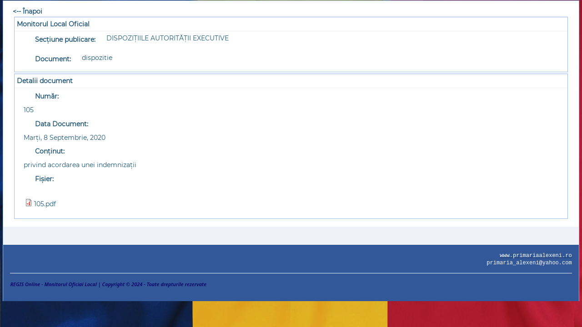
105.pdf (45, 204)
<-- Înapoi (27, 11)
